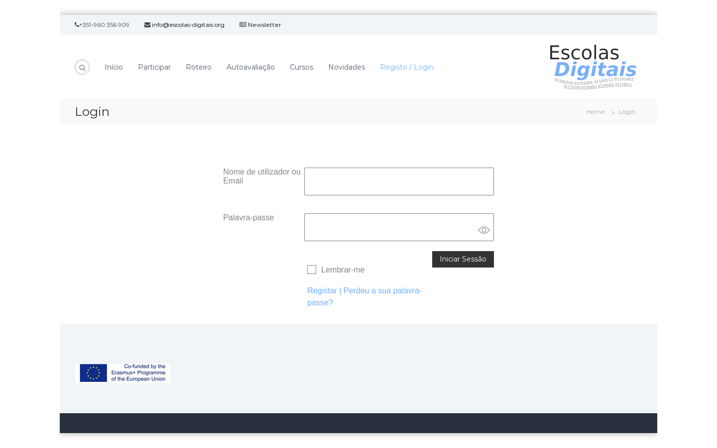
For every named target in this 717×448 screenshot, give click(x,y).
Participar (154, 67)
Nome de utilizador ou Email (262, 176)
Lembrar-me (342, 270)
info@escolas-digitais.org (188, 24)
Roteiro (199, 67)
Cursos (301, 67)
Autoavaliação (251, 67)
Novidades (346, 67)
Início (114, 67)
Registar (322, 290)
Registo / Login (407, 67)
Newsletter (264, 24)
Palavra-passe (248, 217)
